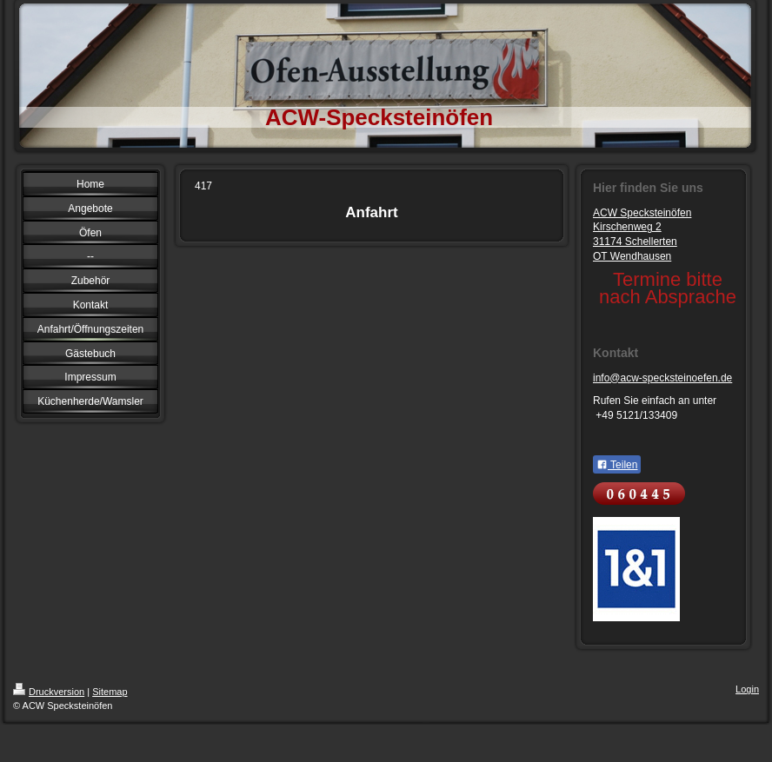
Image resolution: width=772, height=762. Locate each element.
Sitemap (109, 691)
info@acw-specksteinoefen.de (662, 378)
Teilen (616, 465)
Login (747, 689)
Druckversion (48, 691)
